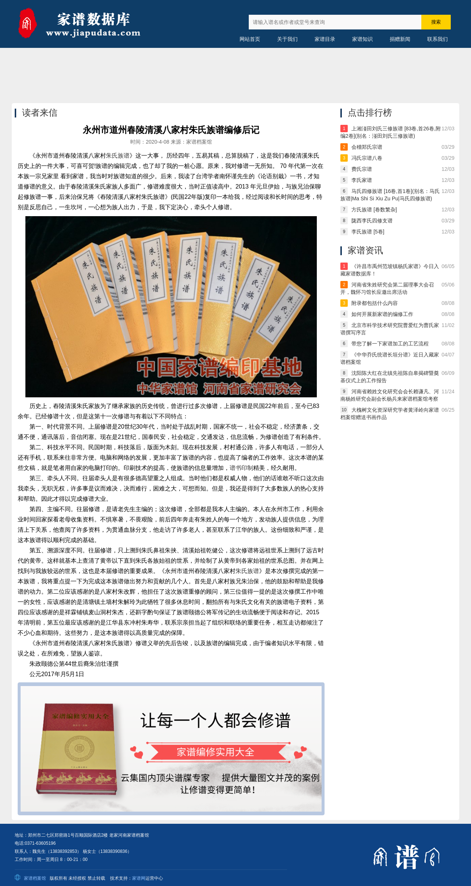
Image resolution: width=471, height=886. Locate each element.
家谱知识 (362, 39)
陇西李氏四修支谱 (372, 221)
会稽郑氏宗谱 (366, 147)
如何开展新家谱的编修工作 (382, 314)
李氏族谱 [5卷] (367, 232)
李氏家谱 (361, 180)
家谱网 (138, 878)
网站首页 (250, 39)
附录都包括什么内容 (374, 303)
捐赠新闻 (400, 39)
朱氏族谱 (118, 155)
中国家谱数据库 (88, 24)
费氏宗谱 (361, 169)
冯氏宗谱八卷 (366, 158)
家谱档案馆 (35, 878)
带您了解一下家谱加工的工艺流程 (390, 344)
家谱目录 (325, 39)
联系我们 (437, 39)
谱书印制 (241, 468)
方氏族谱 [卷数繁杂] (374, 209)
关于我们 (287, 39)
